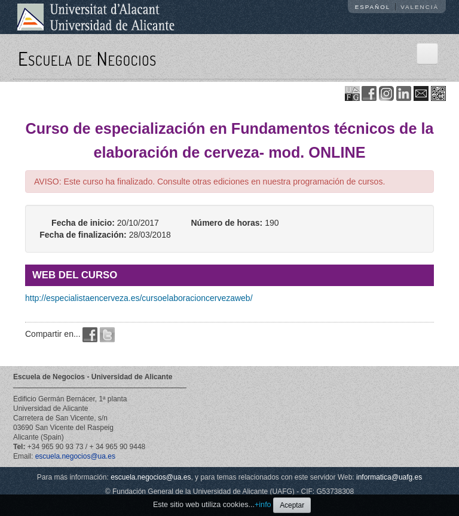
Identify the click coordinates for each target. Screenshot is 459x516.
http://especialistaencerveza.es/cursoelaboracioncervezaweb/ (139, 298)
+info (263, 504)
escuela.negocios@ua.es (75, 456)
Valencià (419, 7)
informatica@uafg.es (389, 477)
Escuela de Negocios (87, 58)
